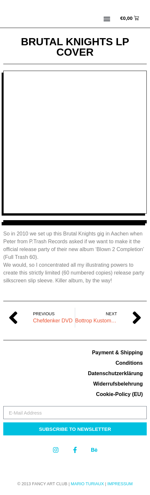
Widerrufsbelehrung (118, 384)
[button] (107, 19)
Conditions (129, 363)
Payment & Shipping (117, 352)
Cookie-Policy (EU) (119, 394)
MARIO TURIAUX (87, 483)
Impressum (120, 483)
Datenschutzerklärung (115, 373)
